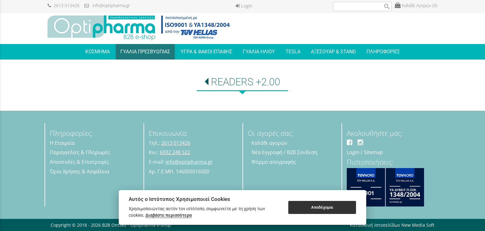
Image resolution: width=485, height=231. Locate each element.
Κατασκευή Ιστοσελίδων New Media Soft (392, 225)
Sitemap (373, 152)
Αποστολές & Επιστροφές (79, 161)
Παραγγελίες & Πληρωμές (80, 152)
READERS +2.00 (245, 82)
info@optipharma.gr (107, 5)
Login (244, 5)
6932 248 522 (175, 152)
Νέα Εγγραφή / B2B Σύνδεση (284, 152)
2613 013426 (63, 5)
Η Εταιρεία (62, 143)
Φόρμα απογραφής (273, 161)
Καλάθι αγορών (269, 143)
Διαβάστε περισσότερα (168, 215)
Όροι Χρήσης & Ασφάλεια (79, 171)
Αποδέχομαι (322, 207)
